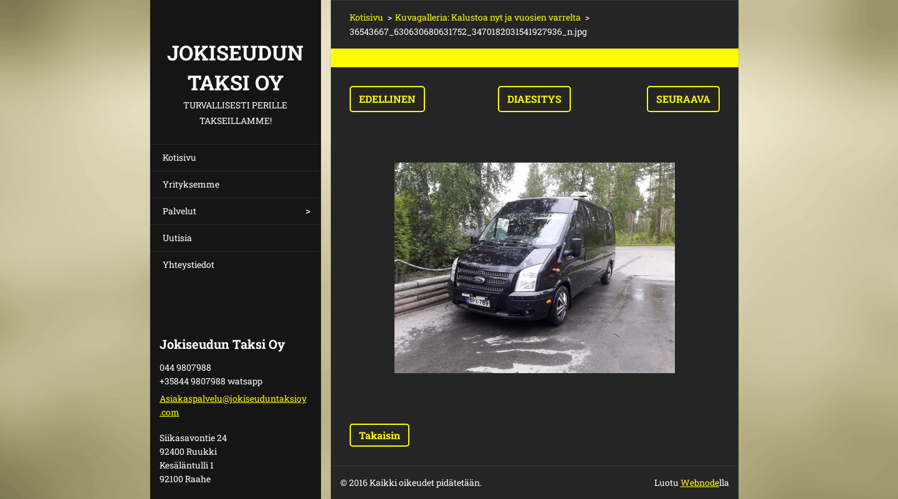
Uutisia (177, 238)
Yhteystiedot (188, 264)
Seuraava (683, 98)
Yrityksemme (191, 184)
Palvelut (179, 211)
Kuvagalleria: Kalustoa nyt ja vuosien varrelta (488, 17)
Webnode (700, 482)
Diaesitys (534, 98)
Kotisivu (179, 157)
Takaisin (379, 435)
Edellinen (387, 98)
